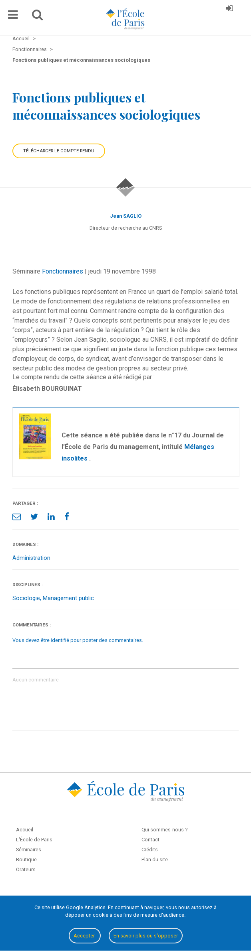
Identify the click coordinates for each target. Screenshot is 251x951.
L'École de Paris (34, 840)
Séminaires (28, 850)
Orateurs (26, 869)
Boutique (26, 859)
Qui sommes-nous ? (164, 830)
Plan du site (154, 859)
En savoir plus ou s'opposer (146, 936)
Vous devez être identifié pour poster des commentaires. (77, 640)
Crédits (149, 850)
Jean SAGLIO (125, 216)
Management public (68, 598)
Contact (150, 840)
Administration (31, 558)
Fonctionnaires (62, 271)
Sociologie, (27, 598)
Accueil (24, 830)
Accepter (85, 936)
